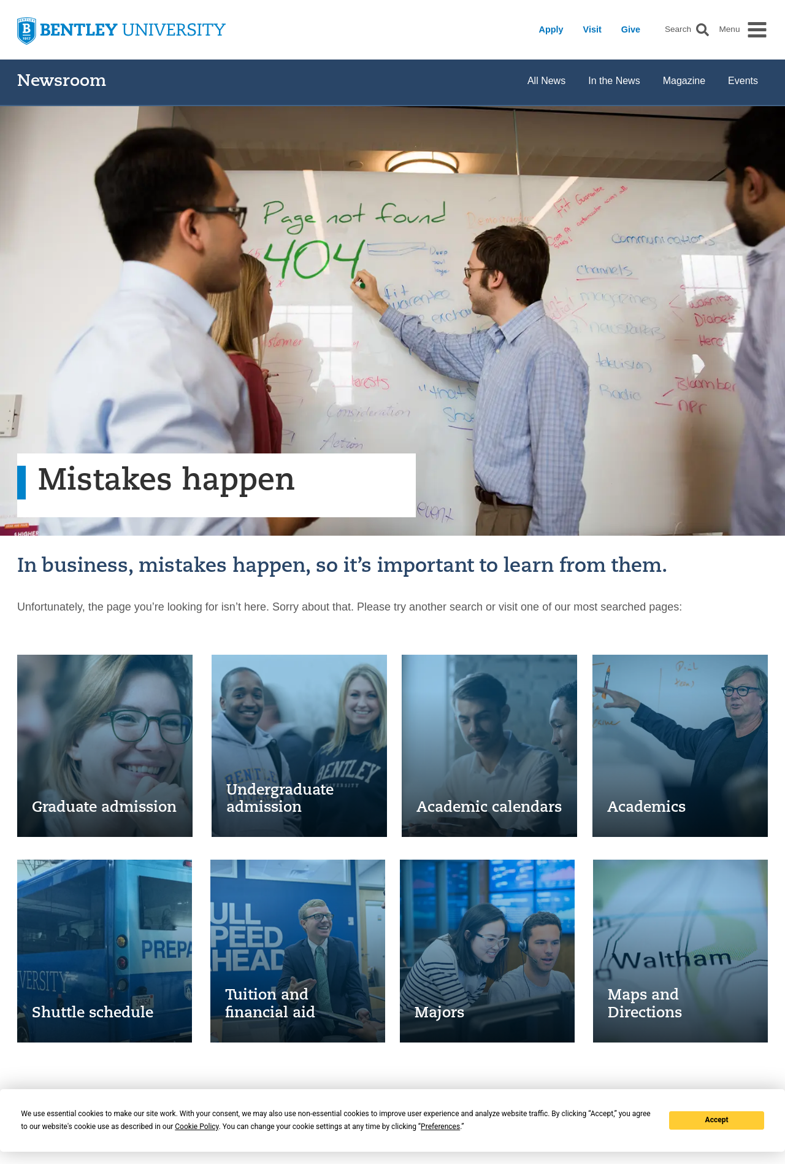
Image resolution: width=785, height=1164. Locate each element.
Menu (729, 29)
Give (630, 29)
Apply (551, 29)
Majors (439, 1013)
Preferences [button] (440, 1126)
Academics (646, 808)
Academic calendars (489, 808)
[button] (702, 29)
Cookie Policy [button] (196, 1126)
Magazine (684, 80)
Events (743, 80)
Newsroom (61, 82)
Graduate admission (104, 808)
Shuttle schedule (92, 1013)
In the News (614, 80)
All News (546, 80)
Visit (592, 29)
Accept (717, 1120)
